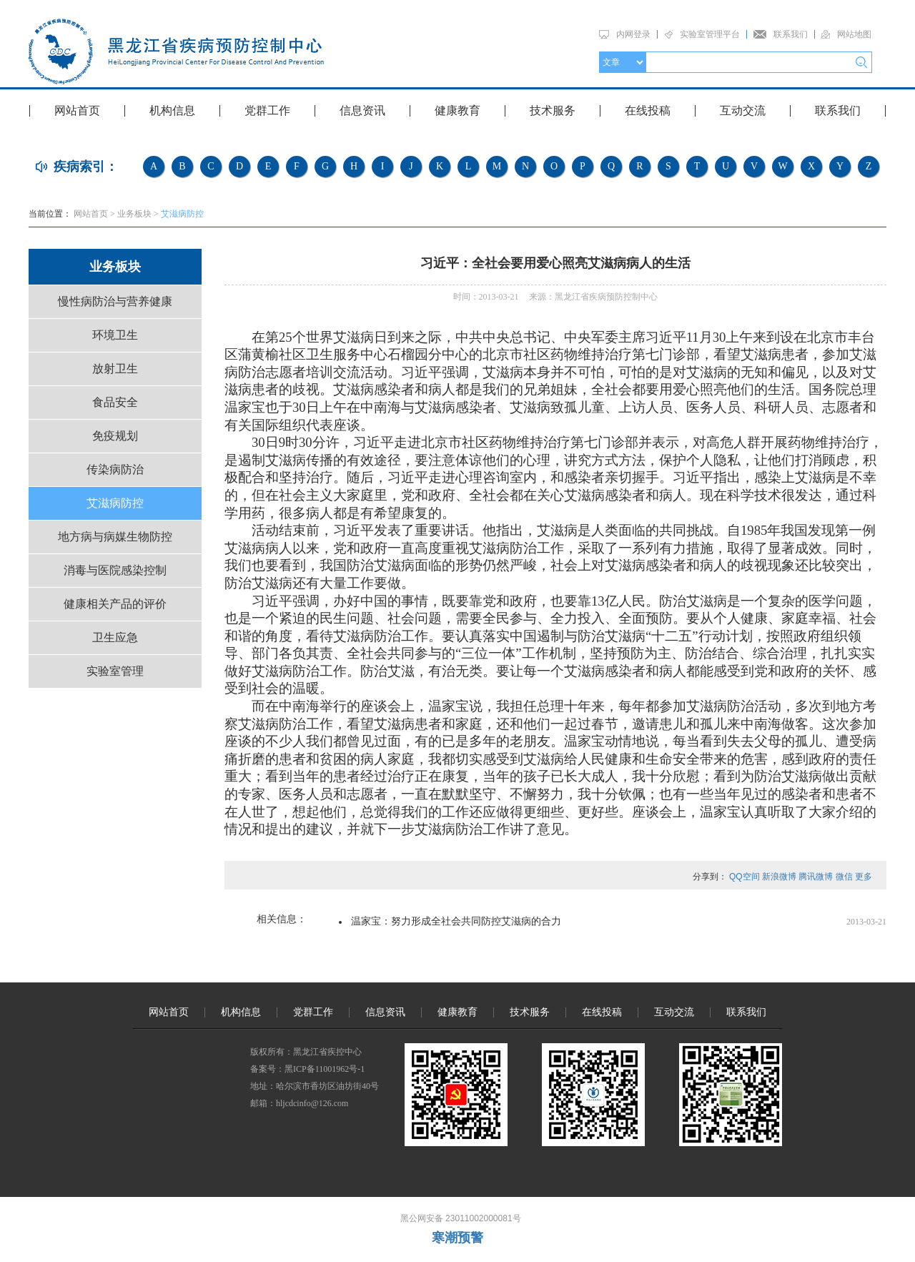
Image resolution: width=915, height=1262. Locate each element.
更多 (863, 877)
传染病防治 (115, 469)
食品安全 (115, 402)
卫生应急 (115, 637)
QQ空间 (744, 877)
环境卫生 (115, 335)
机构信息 (172, 110)
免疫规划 (115, 436)
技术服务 (552, 110)
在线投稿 (648, 110)
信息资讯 (362, 110)
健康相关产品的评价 (115, 604)
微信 (844, 877)
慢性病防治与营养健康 (115, 301)
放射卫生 (115, 369)
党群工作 (267, 110)
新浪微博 (779, 877)
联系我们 (790, 34)
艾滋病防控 (182, 214)
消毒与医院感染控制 (115, 570)
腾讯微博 (815, 877)
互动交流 (743, 110)
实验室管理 (115, 671)
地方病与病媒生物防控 (115, 537)
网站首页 (77, 110)
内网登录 (633, 34)
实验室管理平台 (710, 34)
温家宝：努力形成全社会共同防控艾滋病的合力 (456, 921)
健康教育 (457, 110)
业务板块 (134, 214)
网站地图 (854, 34)
